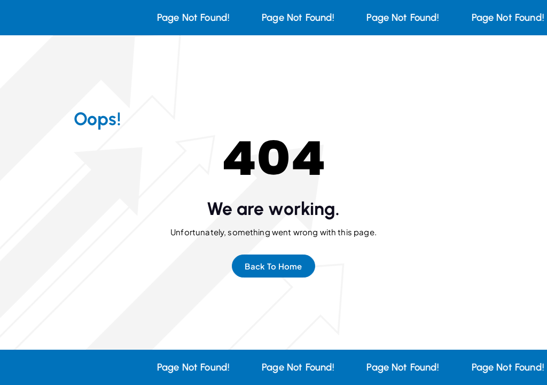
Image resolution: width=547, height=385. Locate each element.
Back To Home (273, 266)
